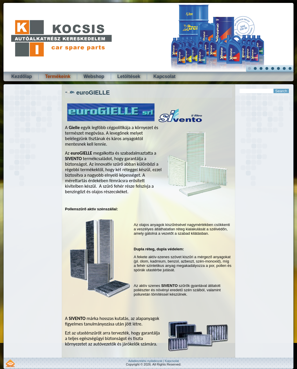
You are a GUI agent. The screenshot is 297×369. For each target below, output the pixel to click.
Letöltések (128, 76)
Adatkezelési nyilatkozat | (146, 361)
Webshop (94, 76)
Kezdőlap (21, 76)
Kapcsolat (164, 76)
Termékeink (57, 76)
